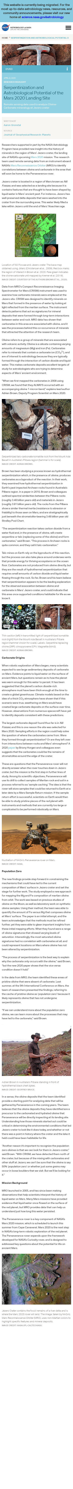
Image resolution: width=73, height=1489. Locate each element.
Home (5, 38)
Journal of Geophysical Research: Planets (27, 134)
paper (11, 747)
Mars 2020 (37, 157)
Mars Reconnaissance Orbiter (28, 165)
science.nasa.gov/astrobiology (43, 17)
